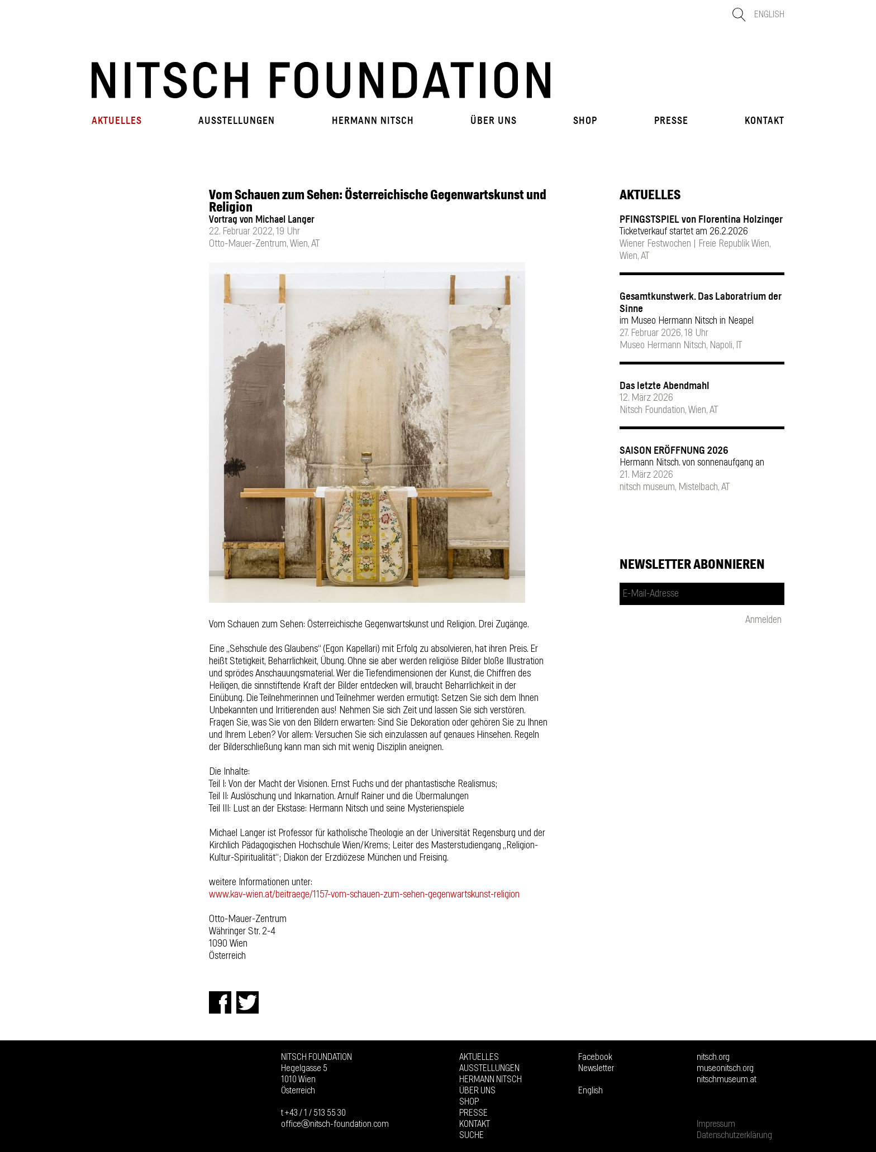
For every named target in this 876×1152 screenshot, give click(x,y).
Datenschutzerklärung (734, 1135)
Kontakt (764, 120)
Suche (471, 1135)
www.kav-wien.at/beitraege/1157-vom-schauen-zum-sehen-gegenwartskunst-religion (364, 895)
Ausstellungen (236, 120)
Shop (585, 120)
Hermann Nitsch (373, 120)
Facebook (595, 1057)
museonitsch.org (725, 1068)
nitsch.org (713, 1057)
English (769, 14)
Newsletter (596, 1068)
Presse (671, 120)
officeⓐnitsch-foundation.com (335, 1124)
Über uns (493, 120)
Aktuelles (117, 120)
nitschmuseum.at (726, 1079)
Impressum (716, 1124)
